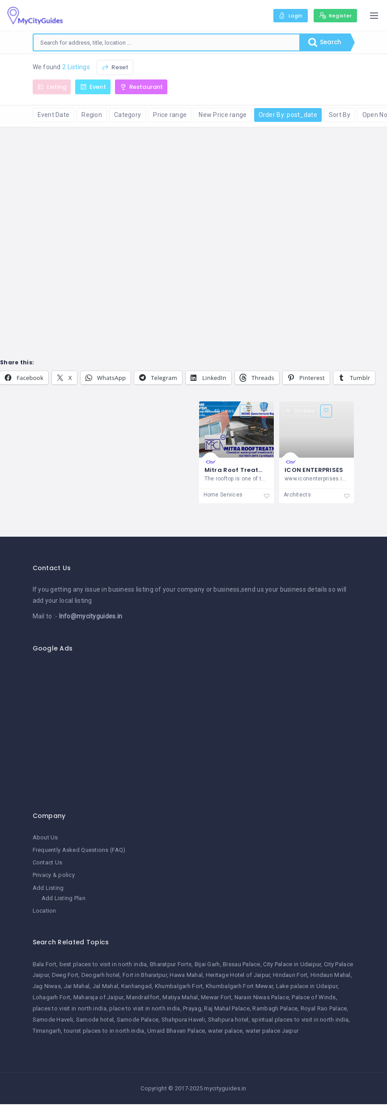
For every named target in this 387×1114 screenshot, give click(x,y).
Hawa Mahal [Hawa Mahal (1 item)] (186, 975)
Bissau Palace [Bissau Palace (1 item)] (241, 964)
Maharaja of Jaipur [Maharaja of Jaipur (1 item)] (98, 997)
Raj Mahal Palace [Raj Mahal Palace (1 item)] (226, 1008)
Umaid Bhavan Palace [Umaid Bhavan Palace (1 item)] (176, 1030)
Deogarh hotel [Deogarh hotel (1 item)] (100, 975)
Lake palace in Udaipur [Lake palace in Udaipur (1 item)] (306, 986)
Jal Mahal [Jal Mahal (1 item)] (106, 986)
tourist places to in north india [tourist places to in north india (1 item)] (104, 1030)
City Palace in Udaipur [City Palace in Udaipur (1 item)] (292, 964)
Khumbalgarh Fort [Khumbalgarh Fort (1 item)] (179, 986)
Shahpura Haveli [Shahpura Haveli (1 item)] (183, 1019)
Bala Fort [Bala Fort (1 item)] (45, 964)
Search (323, 42)
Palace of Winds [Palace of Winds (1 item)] (314, 997)
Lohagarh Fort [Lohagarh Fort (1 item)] (52, 997)
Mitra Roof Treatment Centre (251, 470)
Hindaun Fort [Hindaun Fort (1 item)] (290, 975)
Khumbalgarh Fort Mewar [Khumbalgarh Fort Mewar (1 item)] (239, 986)
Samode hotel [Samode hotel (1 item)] (95, 1019)
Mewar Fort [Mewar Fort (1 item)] (216, 997)
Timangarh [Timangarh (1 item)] (47, 1030)
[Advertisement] (194, 727)
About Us (45, 837)
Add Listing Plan (63, 898)
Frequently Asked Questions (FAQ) (79, 850)
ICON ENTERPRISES (314, 470)
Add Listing (48, 888)
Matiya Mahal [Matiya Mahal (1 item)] (180, 997)
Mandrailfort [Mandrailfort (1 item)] (142, 997)
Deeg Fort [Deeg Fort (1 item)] (65, 975)
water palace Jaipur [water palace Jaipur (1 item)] (272, 1030)
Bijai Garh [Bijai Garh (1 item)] (207, 964)
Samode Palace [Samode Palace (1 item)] (138, 1019)
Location (44, 910)
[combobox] (166, 42)
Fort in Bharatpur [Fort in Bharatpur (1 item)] (145, 975)
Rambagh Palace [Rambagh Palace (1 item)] (275, 1008)
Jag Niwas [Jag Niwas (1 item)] (47, 986)
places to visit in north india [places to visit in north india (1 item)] (69, 1008)
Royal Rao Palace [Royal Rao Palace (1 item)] (324, 1008)
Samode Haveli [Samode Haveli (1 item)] (53, 1019)
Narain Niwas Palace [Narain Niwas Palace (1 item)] (261, 997)
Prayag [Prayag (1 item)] (192, 1008)
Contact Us (48, 862)
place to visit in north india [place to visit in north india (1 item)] (144, 1008)
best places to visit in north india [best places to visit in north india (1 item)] (103, 964)
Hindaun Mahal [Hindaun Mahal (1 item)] (330, 975)
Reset (115, 67)
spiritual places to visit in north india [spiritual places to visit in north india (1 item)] (300, 1019)
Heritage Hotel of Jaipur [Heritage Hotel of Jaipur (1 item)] (238, 975)
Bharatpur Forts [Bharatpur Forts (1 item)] (170, 964)
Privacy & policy (54, 875)
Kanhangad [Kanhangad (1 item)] (136, 986)
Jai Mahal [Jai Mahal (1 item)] (77, 986)
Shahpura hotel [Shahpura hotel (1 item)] (228, 1019)
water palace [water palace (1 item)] (225, 1030)
